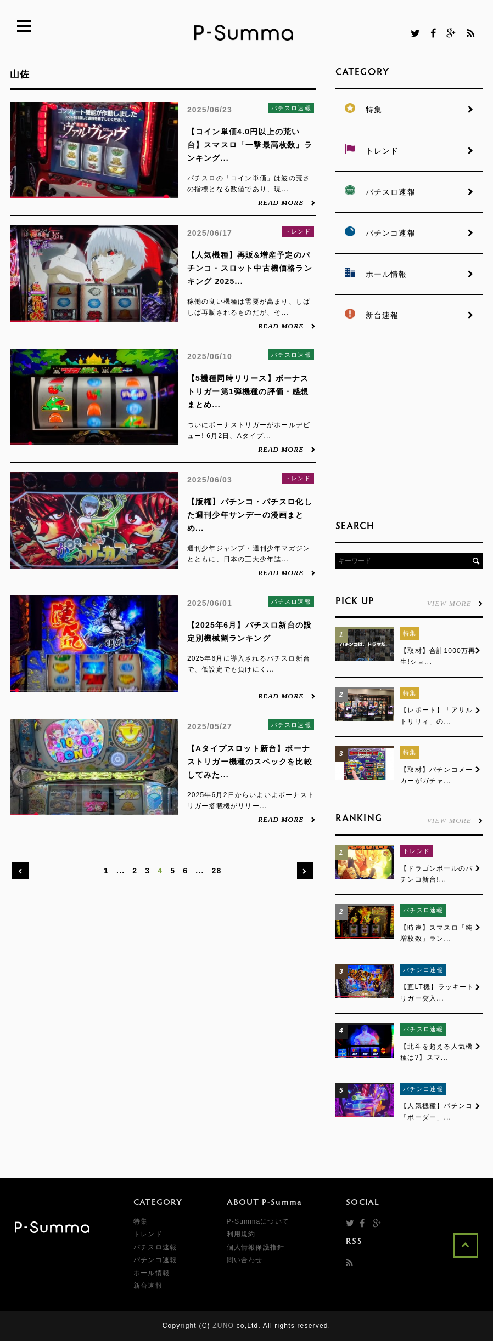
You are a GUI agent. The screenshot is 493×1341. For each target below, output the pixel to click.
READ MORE (287, 202)
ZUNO (223, 1326)
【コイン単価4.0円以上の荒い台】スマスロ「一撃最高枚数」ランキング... (249, 144)
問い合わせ (245, 1260)
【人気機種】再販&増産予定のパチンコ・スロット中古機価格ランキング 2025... (249, 268)
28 (217, 870)
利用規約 (241, 1234)
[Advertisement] (414, 422)
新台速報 (148, 1286)
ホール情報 (151, 1273)
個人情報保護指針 (256, 1247)
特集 (409, 633)
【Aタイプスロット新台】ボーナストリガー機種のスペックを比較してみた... (249, 761)
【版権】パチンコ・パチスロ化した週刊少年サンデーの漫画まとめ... (249, 514)
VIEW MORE (455, 603)
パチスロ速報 (291, 108)
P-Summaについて (258, 1222)
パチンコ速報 (423, 970)
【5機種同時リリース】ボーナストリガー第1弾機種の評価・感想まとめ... (248, 391)
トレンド (297, 231)
